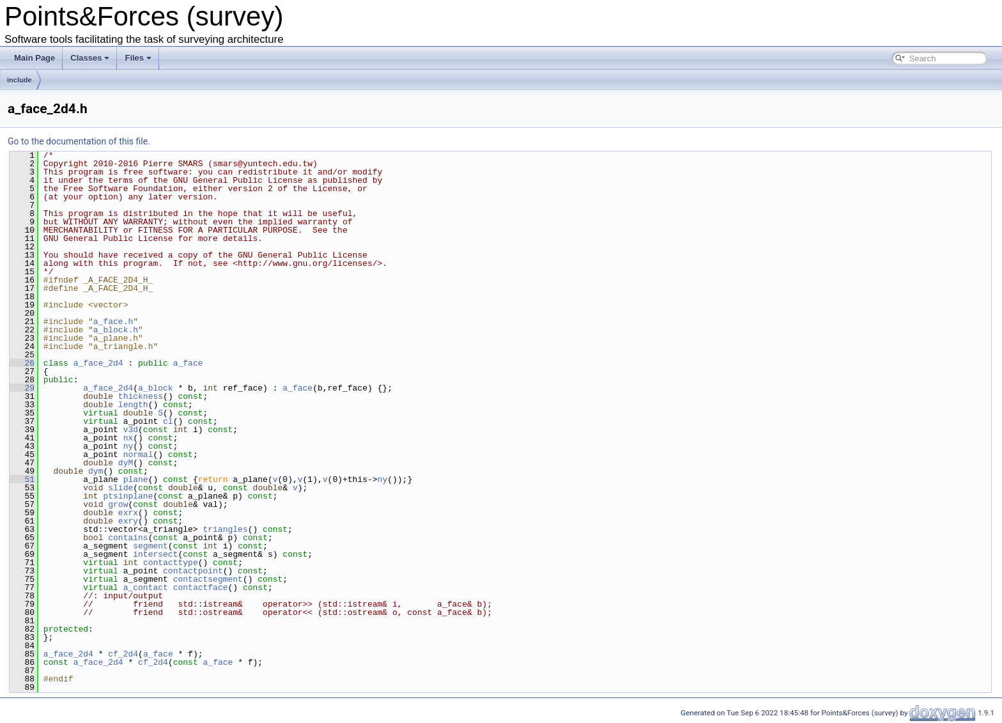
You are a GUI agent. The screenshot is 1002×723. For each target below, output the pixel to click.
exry (128, 521)
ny (128, 446)
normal (138, 454)
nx (128, 438)
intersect (155, 554)
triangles (225, 529)
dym (95, 471)
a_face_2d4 (98, 363)
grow (118, 504)
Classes (89, 58)
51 (22, 479)
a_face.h (113, 321)
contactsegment (208, 579)
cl (168, 421)
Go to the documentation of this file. (79, 141)
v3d (130, 429)
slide (120, 488)
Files (138, 58)
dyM (125, 463)
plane (135, 479)
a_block (155, 388)
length (133, 404)
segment (150, 546)
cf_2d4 (123, 654)
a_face (188, 363)
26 (22, 363)
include (19, 80)
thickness (140, 396)
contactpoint (193, 571)
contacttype (170, 562)
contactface (200, 587)
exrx (128, 512)
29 (22, 388)
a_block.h (115, 330)
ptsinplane (128, 496)
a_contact (145, 587)
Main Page (34, 58)
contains (128, 537)
